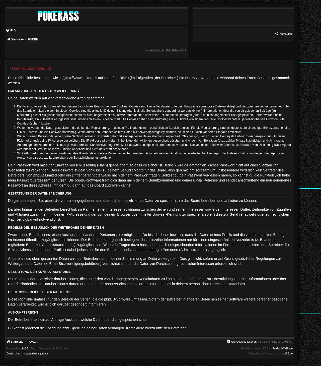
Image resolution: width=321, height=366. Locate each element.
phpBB (24, 348)
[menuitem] (283, 34)
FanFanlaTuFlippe (282, 348)
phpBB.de (287, 353)
